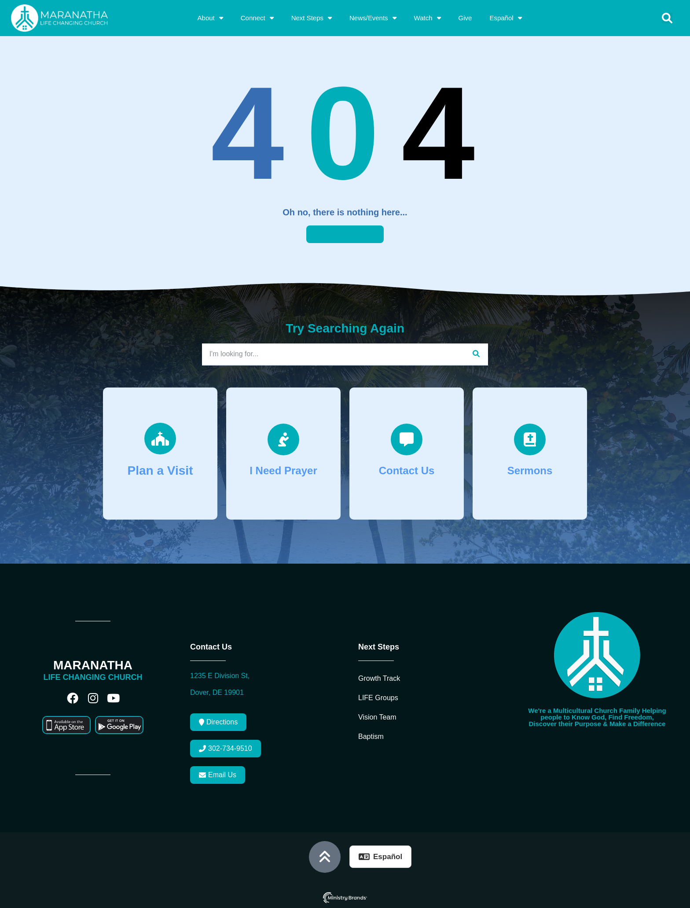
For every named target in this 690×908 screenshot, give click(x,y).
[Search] (476, 354)
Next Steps (311, 18)
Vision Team (377, 717)
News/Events (372, 18)
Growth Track (379, 678)
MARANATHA (92, 665)
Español (505, 18)
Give (465, 18)
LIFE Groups (378, 697)
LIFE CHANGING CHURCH (93, 677)
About (210, 18)
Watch (427, 18)
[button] (667, 18)
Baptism (371, 736)
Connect (257, 18)
